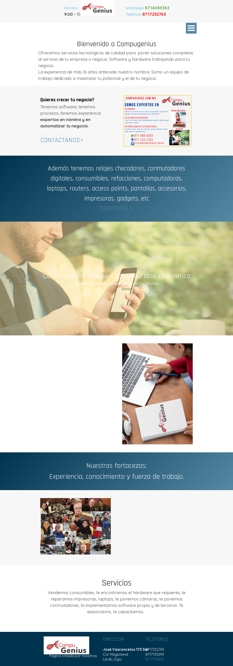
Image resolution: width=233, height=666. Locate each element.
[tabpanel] (148, 11)
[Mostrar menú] (191, 28)
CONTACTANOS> (62, 140)
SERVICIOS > (116, 208)
